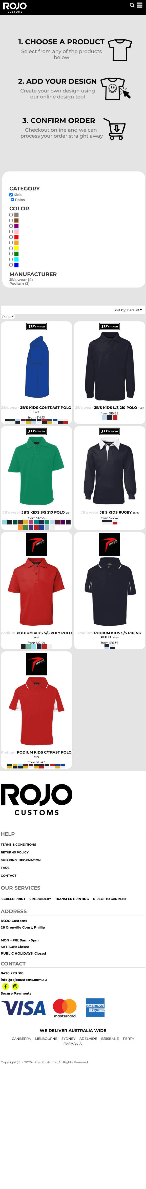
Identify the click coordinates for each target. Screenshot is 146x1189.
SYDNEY (68, 1039)
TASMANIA (73, 1044)
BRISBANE (110, 1039)
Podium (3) (19, 283)
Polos (20, 199)
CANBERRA (21, 1039)
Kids (18, 194)
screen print (13, 899)
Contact (8, 875)
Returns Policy (15, 852)
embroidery (40, 899)
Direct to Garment (110, 899)
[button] (132, 5)
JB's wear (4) (21, 279)
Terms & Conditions (18, 844)
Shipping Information (21, 860)
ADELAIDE (88, 1039)
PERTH (128, 1039)
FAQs (5, 868)
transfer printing (72, 899)
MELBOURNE (46, 1039)
